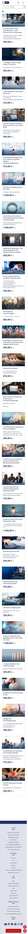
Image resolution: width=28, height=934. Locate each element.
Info (13, 876)
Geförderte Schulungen (13, 832)
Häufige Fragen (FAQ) (13, 883)
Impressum (13, 893)
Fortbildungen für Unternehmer (13, 847)
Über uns (13, 858)
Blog (13, 881)
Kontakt (13, 867)
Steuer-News (13, 863)
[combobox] (14, 6)
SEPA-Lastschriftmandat (13, 849)
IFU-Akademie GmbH (13, 906)
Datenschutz (13, 890)
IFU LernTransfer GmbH (13, 909)
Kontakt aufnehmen (13, 931)
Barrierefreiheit (13, 898)
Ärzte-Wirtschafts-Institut (13, 911)
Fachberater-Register (13, 842)
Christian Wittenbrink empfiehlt (13, 870)
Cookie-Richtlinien (13, 895)
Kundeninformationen (13, 886)
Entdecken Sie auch (13, 901)
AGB (13, 888)
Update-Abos (13, 840)
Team (13, 860)
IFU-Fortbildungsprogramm (13, 844)
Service (13, 828)
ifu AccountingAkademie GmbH (13, 914)
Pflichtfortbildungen (13, 837)
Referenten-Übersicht (13, 872)
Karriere (13, 865)
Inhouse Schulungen (13, 835)
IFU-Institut (13, 853)
